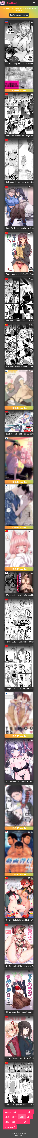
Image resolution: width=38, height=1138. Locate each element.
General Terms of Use (19, 1133)
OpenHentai (12, 3)
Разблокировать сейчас (19, 15)
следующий (10, 1127)
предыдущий (10, 1112)
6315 (30, 1112)
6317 (14, 1117)
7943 (26, 1122)
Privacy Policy (19, 1135)
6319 (29, 1117)
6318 (22, 1117)
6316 (7, 1117)
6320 (7, 1122)
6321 (14, 1122)
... (24, 1112)
